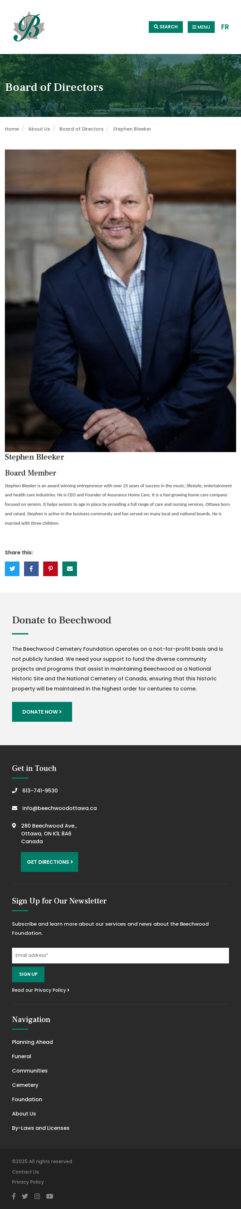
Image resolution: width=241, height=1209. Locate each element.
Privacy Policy (28, 1182)
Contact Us (25, 1172)
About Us (39, 129)
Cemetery (25, 1085)
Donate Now (42, 712)
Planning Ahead (32, 1042)
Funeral (21, 1056)
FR (225, 27)
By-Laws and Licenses (41, 1128)
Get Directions (50, 862)
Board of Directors (81, 129)
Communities (30, 1070)
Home (12, 129)
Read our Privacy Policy (41, 990)
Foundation (27, 1099)
